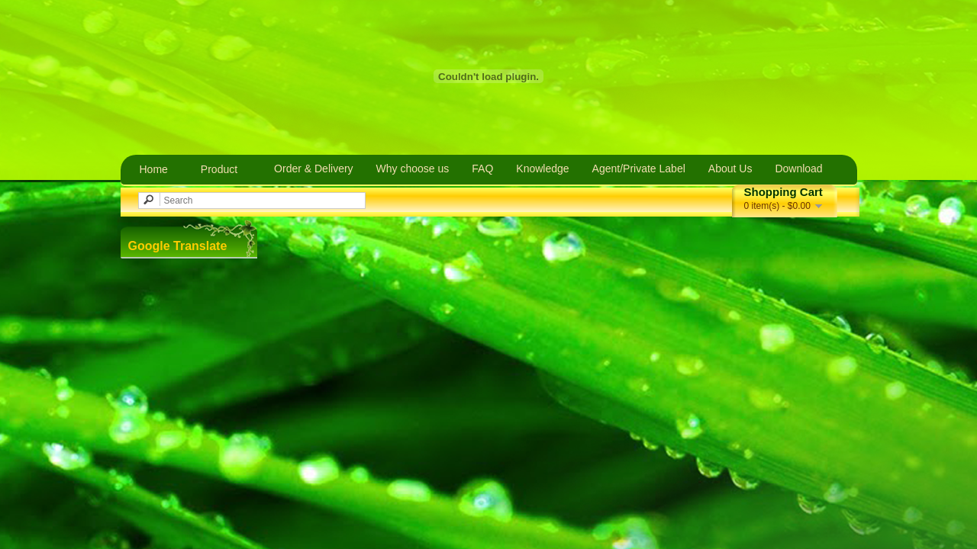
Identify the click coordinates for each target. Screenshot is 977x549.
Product (219, 169)
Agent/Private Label (638, 168)
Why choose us (413, 168)
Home (154, 169)
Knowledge (542, 168)
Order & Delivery (313, 168)
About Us (730, 168)
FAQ (482, 168)
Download (798, 168)
